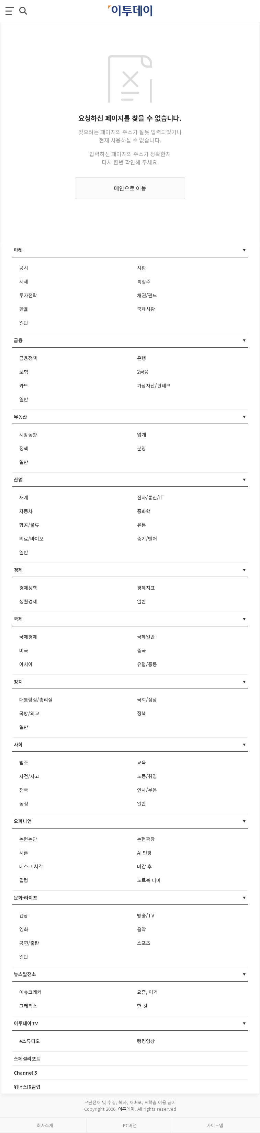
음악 (141, 929)
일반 (23, 322)
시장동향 (28, 434)
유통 (141, 524)
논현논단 (28, 838)
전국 (23, 789)
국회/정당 (147, 699)
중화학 (143, 511)
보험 (23, 371)
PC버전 (130, 1125)
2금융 (143, 371)
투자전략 (28, 295)
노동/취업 (147, 776)
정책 (23, 448)
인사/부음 (147, 789)
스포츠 (143, 942)
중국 (141, 650)
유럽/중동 (147, 664)
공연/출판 (29, 942)
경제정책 (28, 587)
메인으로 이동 (130, 188)
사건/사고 (29, 776)
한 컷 (142, 1005)
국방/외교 (29, 713)
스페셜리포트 (27, 1058)
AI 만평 (144, 852)
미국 (23, 650)
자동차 (26, 511)
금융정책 (28, 358)
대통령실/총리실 (36, 699)
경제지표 (146, 587)
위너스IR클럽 (27, 1086)
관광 (23, 915)
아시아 (26, 664)
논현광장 (146, 838)
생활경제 (28, 601)
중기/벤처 (147, 538)
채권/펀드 (147, 295)
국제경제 (28, 636)
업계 (141, 434)
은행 (141, 358)
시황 (141, 267)
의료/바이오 (31, 538)
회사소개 (45, 1125)
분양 (141, 448)
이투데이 (126, 1109)
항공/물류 (29, 524)
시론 (23, 852)
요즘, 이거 (147, 992)
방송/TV (145, 915)
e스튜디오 (29, 1041)
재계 (23, 497)
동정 (23, 803)
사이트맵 (215, 1125)
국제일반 (146, 636)
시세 (23, 281)
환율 (23, 308)
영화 (23, 929)
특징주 (143, 281)
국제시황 (146, 308)
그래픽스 (28, 1005)
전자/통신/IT (150, 497)
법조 (23, 762)
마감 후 (144, 866)
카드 (23, 385)
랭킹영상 (146, 1041)
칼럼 (23, 880)
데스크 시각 (31, 866)
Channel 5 (25, 1072)
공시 (23, 267)
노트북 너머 (149, 880)
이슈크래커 (30, 992)
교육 (141, 762)
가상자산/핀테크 (153, 385)
